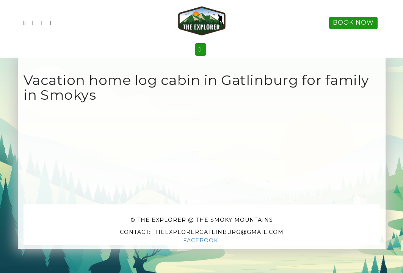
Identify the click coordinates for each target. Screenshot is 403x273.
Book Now (353, 22)
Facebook (200, 240)
